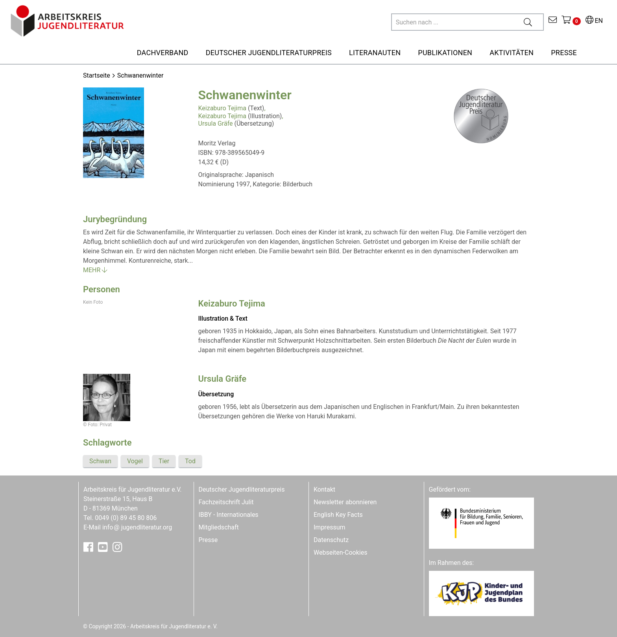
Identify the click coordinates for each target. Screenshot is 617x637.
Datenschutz (331, 540)
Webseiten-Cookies (340, 552)
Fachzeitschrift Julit (226, 502)
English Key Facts (338, 514)
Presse (208, 540)
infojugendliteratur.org (137, 527)
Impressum (329, 527)
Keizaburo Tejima (222, 108)
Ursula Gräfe (215, 123)
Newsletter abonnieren (345, 502)
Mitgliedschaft (219, 527)
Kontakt (324, 489)
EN (594, 20)
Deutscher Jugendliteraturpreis (242, 489)
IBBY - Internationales (229, 514)
